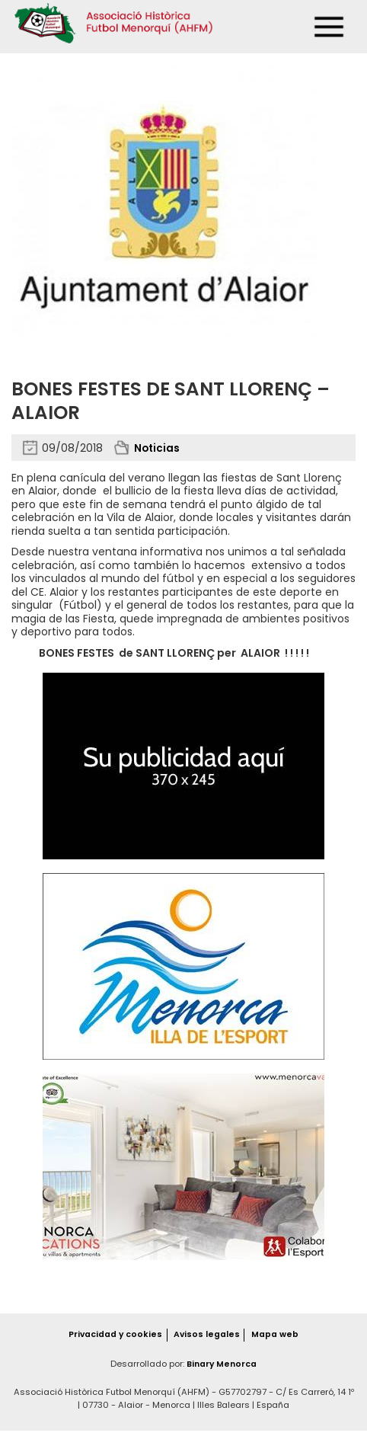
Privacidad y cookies (114, 1336)
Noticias (157, 448)
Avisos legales (207, 1336)
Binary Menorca (221, 1366)
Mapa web (276, 1336)
